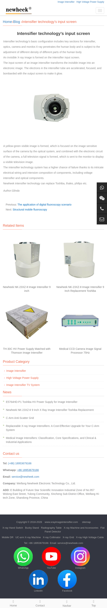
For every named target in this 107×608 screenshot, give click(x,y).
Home (7, 22)
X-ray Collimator (52, 537)
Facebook (67, 581)
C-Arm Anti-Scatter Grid (20, 417)
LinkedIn (38, 581)
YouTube (51, 558)
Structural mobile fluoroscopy (30, 209)
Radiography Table (51, 527)
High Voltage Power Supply (90, 2)
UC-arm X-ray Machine (28, 537)
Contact (40, 603)
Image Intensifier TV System (23, 384)
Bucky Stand (32, 527)
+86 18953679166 (39, 543)
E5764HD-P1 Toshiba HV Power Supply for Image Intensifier (41, 401)
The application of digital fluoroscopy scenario (44, 204)
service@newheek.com (25, 476)
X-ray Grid (68, 537)
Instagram (80, 558)
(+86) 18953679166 (20, 463)
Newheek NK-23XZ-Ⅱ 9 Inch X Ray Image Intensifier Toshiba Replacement (50, 409)
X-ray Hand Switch (12, 527)
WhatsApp (23, 558)
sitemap (86, 522)
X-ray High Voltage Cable (90, 537)
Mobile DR (8, 537)
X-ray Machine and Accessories (81, 527)
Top (93, 603)
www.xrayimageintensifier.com (61, 522)
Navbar (67, 603)
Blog (16, 22)
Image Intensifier (66, 2)
